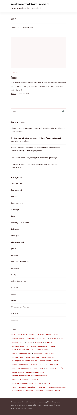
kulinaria (15, 229)
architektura (16, 183)
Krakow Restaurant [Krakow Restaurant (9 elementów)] (39, 346)
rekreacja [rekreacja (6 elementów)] (38, 368)
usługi (13, 300)
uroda (13, 294)
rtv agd (14, 274)
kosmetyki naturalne (20, 222)
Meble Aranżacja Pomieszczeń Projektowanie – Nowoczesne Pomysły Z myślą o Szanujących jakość (35, 149)
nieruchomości (17, 242)
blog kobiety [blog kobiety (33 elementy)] (18, 338)
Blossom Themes (53, 405)
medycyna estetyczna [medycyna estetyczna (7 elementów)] (21, 353)
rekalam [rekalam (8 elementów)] (54, 364)
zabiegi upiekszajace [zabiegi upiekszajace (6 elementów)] (56, 387)
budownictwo (17, 203)
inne (13, 216)
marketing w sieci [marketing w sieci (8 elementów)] (40, 350)
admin (13, 94)
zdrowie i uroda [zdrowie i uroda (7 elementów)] (53, 391)
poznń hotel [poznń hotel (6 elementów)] (45, 361)
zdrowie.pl (15, 320)
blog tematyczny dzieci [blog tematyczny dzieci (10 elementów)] (37, 338)
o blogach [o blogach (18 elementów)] (49, 353)
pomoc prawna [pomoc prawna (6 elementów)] (48, 357)
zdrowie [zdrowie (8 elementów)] (39, 391)
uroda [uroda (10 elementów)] (35, 379)
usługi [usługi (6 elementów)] (47, 383)
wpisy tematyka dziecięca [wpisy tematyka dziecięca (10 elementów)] (23, 387)
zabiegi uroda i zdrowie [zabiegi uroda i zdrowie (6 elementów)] (22, 391)
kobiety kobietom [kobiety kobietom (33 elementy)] (20, 346)
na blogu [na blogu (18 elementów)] (38, 353)
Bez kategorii (17, 190)
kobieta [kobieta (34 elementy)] (48, 342)
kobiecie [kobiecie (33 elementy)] (38, 342)
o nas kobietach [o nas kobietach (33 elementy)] (32, 357)
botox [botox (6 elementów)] (61, 338)
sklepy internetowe (19, 281)
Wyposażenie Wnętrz (20, 307)
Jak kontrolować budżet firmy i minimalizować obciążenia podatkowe (34, 165)
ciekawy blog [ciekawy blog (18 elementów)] (18, 342)
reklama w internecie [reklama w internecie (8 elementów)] (22, 368)
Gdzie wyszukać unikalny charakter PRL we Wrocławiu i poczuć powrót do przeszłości (36, 139)
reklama (14, 255)
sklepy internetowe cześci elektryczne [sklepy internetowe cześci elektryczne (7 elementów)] (29, 376)
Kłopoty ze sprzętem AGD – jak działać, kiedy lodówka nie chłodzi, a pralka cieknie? (38, 129)
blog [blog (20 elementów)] (13, 335)
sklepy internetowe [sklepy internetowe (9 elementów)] (35, 372)
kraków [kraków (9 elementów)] (54, 346)
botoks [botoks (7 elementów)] (53, 338)
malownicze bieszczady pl (30, 4)
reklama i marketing (20, 261)
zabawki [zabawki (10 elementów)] (41, 387)
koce (14, 77)
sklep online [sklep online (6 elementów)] (18, 372)
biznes (14, 73)
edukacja (15, 209)
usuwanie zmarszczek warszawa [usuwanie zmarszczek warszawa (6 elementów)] (26, 383)
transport (15, 287)
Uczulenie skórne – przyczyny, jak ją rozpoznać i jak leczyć (34, 158)
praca (13, 248)
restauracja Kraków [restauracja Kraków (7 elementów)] (54, 368)
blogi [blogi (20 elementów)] (56, 335)
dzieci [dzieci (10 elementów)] (29, 342)
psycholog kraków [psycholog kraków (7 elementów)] (39, 364)
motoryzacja (16, 235)
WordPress (28, 408)
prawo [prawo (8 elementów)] (57, 361)
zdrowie (14, 313)
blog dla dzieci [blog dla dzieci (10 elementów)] (44, 335)
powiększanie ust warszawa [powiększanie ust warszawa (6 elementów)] (24, 361)
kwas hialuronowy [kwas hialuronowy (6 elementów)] (20, 350)
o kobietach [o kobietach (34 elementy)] (17, 357)
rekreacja (15, 268)
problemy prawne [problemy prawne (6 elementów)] (20, 364)
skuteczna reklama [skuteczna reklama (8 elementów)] (21, 379)
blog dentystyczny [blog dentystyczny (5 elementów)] (26, 335)
